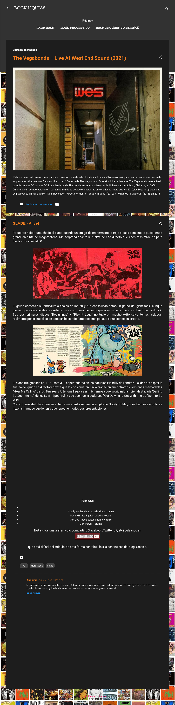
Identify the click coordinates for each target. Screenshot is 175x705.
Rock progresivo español (117, 28)
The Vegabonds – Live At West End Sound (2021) (69, 58)
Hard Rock (45, 28)
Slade (50, 565)
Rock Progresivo (75, 28)
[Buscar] (167, 9)
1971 (24, 565)
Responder (33, 593)
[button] (160, 57)
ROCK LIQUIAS (29, 8)
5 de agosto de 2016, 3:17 (51, 580)
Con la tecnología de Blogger (87, 696)
